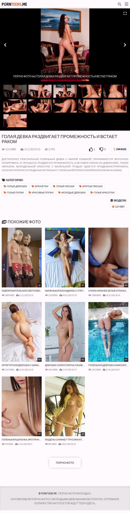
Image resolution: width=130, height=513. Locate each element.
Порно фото (65, 462)
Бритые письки (91, 186)
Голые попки (14, 192)
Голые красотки (102, 192)
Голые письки (63, 186)
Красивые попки (41, 192)
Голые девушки (15, 186)
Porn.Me (14, 4)
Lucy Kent (118, 206)
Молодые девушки (72, 192)
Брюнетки (40, 186)
